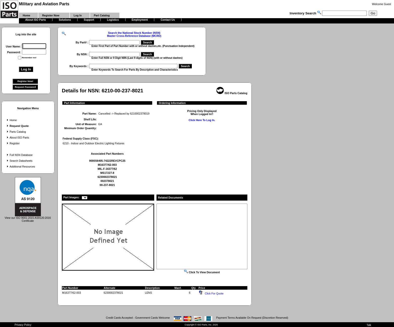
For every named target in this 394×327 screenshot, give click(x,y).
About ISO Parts (17, 137)
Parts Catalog (16, 131)
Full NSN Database (19, 154)
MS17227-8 (107, 172)
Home (11, 120)
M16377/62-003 (107, 164)
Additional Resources (20, 166)
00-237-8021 (107, 184)
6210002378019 (139, 113)
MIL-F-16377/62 (107, 168)
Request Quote (17, 125)
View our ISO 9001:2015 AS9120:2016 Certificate (28, 218)
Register (13, 143)
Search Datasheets (19, 160)
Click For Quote (214, 293)
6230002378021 (107, 176)
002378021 (107, 180)
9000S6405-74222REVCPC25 (107, 160)
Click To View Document (202, 272)
